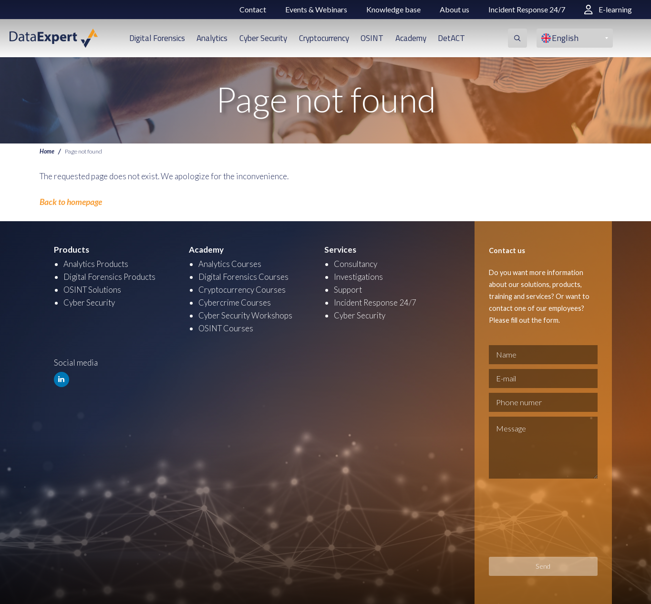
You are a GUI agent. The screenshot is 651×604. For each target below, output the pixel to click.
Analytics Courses (230, 263)
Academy (410, 38)
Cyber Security (263, 38)
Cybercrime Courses (234, 302)
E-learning (608, 9)
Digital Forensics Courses (244, 276)
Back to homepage (71, 202)
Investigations (359, 276)
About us (454, 9)
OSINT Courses (226, 328)
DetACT (451, 38)
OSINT (372, 38)
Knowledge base (393, 9)
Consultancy (356, 263)
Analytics (211, 38)
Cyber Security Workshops (245, 315)
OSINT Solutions (93, 289)
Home (47, 151)
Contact (252, 9)
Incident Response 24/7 (526, 9)
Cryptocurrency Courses (242, 289)
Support (348, 289)
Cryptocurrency (324, 38)
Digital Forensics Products (110, 276)
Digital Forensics (157, 38)
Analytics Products (96, 263)
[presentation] (528, 517)
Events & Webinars (316, 9)
